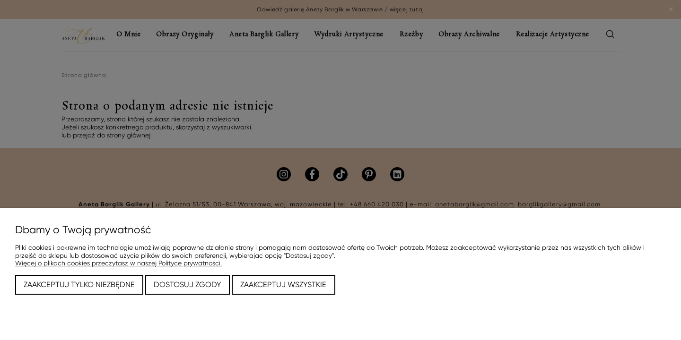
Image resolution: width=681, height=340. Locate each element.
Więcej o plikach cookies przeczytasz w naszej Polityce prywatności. (118, 263)
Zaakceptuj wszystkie (283, 284)
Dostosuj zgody (187, 284)
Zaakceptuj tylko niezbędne (79, 284)
